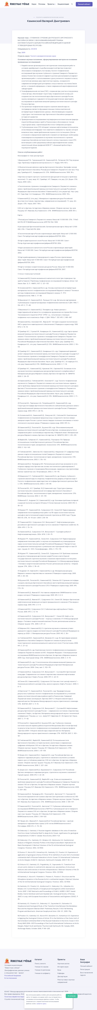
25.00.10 (34, 49)
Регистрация (85, 969)
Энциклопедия (63, 4)
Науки (34, 4)
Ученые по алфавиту (42, 973)
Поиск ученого (40, 964)
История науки (62, 967)
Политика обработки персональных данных (20, 997)
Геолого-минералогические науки (50, 17)
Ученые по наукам (41, 967)
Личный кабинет (84, 4)
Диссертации (62, 976)
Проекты (50, 4)
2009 (23, 52)
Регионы (41, 4)
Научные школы (63, 964)
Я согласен (71, 996)
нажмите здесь (41, 1004)
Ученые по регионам (42, 970)
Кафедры (60, 973)
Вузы (59, 970)
